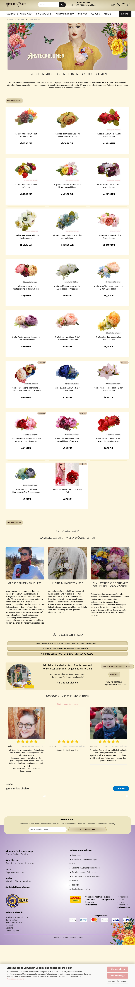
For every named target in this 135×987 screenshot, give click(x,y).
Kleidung (95, 14)
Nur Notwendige (118, 976)
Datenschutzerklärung (15, 979)
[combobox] (14, 100)
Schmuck (82, 14)
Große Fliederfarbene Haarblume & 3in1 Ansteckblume (26, 338)
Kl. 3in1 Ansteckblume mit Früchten (26, 186)
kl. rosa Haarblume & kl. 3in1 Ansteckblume (109, 236)
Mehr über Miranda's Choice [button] (117, 666)
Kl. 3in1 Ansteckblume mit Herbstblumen (26, 135)
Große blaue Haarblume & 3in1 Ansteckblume (67, 389)
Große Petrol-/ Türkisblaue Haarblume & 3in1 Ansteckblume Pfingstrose (26, 490)
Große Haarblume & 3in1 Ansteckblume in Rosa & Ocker (26, 287)
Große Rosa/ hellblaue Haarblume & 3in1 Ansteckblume (108, 287)
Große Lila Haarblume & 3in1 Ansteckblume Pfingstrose (67, 440)
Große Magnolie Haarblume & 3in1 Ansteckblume (108, 389)
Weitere (107, 14)
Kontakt (125, 14)
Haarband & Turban (64, 14)
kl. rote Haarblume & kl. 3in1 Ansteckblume (109, 135)
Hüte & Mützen (43, 14)
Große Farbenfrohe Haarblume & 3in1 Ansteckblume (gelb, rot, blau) (26, 389)
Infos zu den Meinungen (67, 704)
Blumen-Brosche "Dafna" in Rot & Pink (67, 490)
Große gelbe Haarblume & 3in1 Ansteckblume (109, 338)
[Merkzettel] (123, 4)
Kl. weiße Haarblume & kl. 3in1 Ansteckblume (26, 236)
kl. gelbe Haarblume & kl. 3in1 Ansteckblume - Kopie (67, 135)
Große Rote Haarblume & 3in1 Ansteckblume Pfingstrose (108, 440)
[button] (113, 4)
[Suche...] (62, 4)
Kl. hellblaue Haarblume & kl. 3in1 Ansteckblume (67, 236)
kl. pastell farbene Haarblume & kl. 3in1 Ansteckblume (67, 186)
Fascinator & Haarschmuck (19, 14)
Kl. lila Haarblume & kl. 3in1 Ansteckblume (108, 186)
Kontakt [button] (114, 674)
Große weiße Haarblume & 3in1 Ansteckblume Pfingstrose (67, 287)
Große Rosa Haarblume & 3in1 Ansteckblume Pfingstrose (67, 338)
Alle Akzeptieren (118, 969)
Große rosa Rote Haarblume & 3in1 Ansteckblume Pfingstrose (26, 440)
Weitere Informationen (117, 981)
